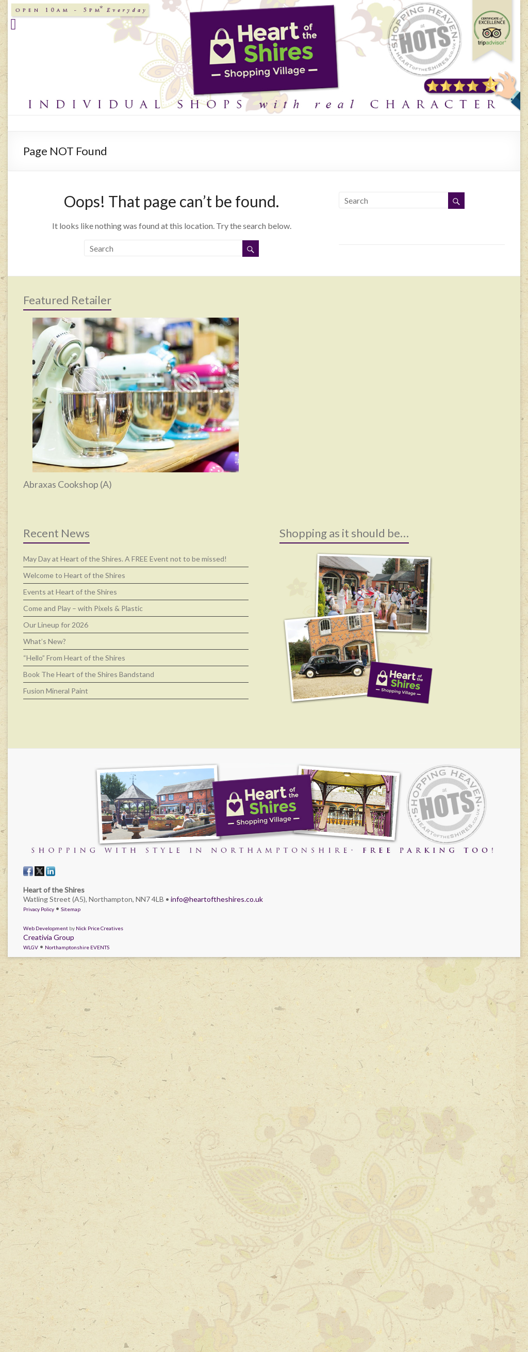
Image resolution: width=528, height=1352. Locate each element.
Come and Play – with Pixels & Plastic (83, 608)
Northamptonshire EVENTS (77, 947)
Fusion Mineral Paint (55, 690)
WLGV (30, 947)
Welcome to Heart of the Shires (74, 575)
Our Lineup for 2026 (55, 624)
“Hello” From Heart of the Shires (74, 657)
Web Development (45, 928)
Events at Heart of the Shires (70, 591)
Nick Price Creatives (99, 928)
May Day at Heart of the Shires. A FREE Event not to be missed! (125, 558)
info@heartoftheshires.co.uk (217, 899)
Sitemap (70, 909)
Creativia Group (48, 937)
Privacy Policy (38, 909)
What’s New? (44, 641)
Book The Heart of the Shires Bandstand (88, 674)
